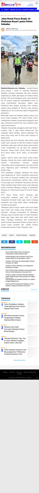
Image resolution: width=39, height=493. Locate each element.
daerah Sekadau (16, 15)
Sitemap (19, 374)
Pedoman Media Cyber (30, 372)
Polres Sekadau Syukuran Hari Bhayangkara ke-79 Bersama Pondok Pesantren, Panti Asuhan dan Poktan (15, 353)
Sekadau (23, 15)
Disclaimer (19, 372)
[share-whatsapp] (27, 241)
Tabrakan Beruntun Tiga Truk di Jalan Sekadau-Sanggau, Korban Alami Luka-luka (15, 340)
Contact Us (12, 372)
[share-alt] (4, 241)
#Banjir (6, 9)
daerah (9, 15)
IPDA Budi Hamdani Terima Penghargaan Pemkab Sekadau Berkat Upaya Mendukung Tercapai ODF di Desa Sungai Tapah (14, 320)
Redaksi (5, 372)
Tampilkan (34, 289)
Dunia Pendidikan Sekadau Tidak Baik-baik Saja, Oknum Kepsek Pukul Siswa (14, 306)
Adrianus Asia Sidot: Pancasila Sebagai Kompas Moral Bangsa (14, 329)
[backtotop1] (37, 377)
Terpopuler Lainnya (20, 360)
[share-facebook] (12, 241)
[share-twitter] (19, 241)
